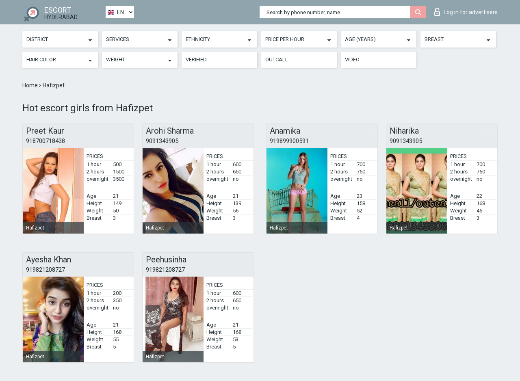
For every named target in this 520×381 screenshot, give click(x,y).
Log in (466, 11)
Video (352, 59)
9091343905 (162, 141)
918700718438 (45, 141)
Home (30, 85)
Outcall (276, 59)
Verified (196, 59)
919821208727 (45, 269)
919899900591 (289, 141)
